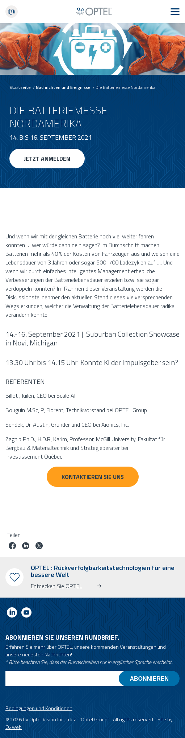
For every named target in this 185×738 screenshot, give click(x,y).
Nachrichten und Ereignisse (63, 87)
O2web (13, 727)
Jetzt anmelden (47, 158)
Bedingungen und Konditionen (38, 708)
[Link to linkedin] (11, 613)
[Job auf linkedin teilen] (26, 547)
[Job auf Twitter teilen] (39, 547)
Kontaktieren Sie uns (93, 476)
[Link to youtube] (26, 613)
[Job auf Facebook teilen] (12, 547)
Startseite (20, 87)
